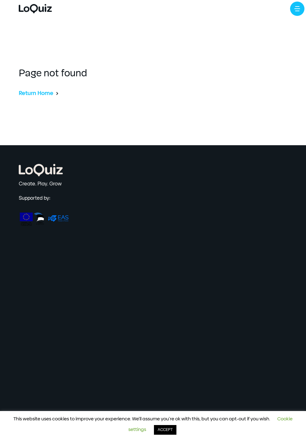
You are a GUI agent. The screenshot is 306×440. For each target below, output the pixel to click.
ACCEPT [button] (165, 430)
